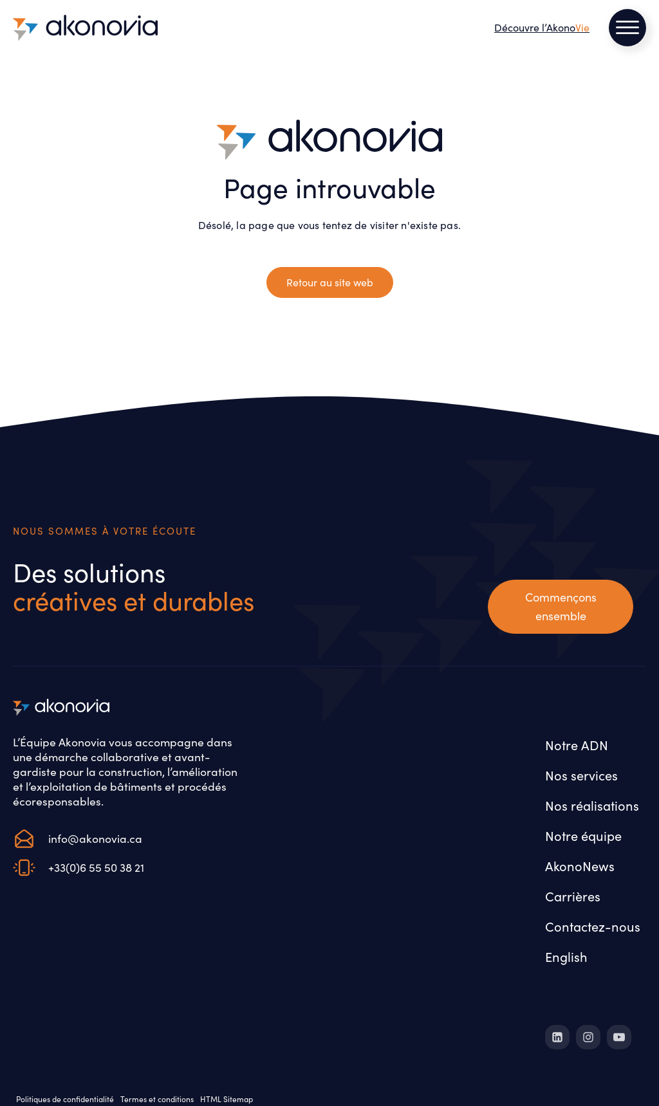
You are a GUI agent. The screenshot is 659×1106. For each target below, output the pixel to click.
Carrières (572, 896)
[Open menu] (627, 27)
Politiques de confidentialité (65, 1099)
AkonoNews (580, 865)
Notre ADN (576, 744)
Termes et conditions (157, 1099)
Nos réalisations (592, 805)
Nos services (581, 775)
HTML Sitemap (226, 1099)
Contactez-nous (592, 926)
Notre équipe (583, 835)
